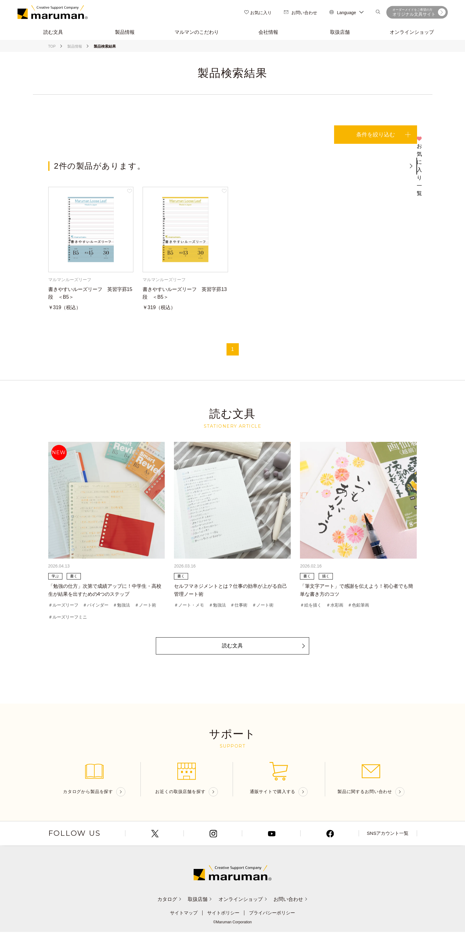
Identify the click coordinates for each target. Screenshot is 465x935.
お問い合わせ (300, 12)
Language (346, 12)
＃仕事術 (238, 606)
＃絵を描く (310, 606)
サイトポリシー (223, 915)
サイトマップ (181, 915)
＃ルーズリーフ (63, 606)
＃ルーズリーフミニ (67, 619)
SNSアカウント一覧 (387, 836)
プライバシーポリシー (274, 915)
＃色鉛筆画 (358, 606)
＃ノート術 (145, 606)
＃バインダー (95, 606)
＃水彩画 (334, 606)
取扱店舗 (198, 902)
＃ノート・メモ (189, 606)
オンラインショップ (245, 902)
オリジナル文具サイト (419, 12)
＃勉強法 (121, 606)
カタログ (163, 902)
